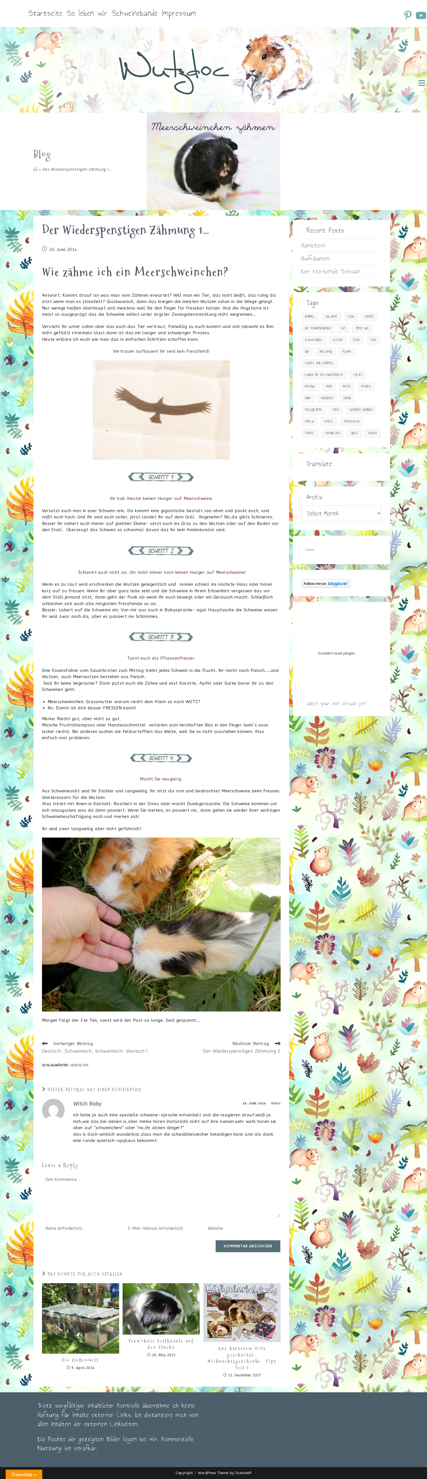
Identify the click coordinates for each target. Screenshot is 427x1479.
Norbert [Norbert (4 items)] (327, 398)
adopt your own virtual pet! (337, 703)
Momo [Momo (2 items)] (329, 386)
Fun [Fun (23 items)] (373, 340)
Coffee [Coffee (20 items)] (369, 316)
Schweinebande (135, 13)
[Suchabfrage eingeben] (341, 550)
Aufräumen (315, 258)
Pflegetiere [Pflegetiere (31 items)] (313, 410)
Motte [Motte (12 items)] (347, 386)
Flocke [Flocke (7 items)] (337, 340)
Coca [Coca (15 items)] (351, 316)
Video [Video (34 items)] (354, 433)
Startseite (45, 13)
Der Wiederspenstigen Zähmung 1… (77, 169)
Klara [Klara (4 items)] (347, 351)
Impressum (179, 13)
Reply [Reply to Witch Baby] (276, 1103)
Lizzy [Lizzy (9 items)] (358, 375)
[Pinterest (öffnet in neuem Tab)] (409, 15)
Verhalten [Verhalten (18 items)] (332, 433)
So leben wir (87, 13)
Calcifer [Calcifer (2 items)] (331, 316)
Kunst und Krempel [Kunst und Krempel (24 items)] (319, 363)
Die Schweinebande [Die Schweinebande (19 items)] (318, 328)
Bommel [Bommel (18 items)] (310, 316)
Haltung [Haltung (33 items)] (326, 351)
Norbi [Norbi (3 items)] (347, 398)
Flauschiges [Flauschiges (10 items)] (313, 340)
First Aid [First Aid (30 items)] (362, 328)
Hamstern (313, 245)
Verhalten (79, 1065)
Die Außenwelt (80, 1360)
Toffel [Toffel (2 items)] (309, 433)
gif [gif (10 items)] (307, 351)
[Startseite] (35, 169)
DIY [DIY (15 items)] (343, 328)
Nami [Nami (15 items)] (307, 398)
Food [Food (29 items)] (356, 340)
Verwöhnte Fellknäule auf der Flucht (161, 1344)
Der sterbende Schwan (330, 271)
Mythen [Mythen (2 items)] (366, 386)
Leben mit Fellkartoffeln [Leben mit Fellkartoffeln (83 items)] (324, 375)
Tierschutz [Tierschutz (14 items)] (352, 421)
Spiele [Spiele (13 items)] (329, 421)
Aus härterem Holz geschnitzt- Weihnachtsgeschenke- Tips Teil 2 (242, 1358)
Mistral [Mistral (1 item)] (310, 386)
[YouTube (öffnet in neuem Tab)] (421, 15)
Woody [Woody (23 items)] (372, 433)
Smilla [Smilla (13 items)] (309, 421)
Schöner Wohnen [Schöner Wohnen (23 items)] (361, 410)
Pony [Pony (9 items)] (336, 410)
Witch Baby (87, 1104)
